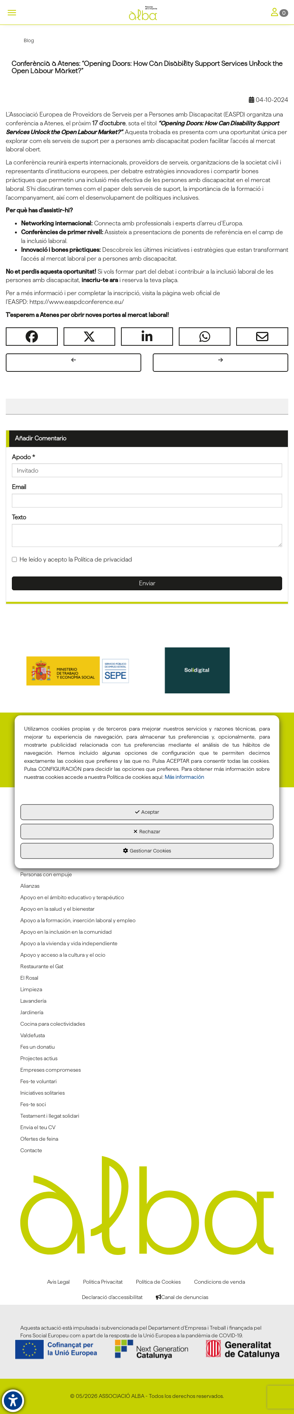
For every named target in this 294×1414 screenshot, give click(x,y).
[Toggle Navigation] (279, 13)
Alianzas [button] (29, 886)
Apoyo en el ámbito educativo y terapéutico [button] (72, 897)
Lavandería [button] (33, 1001)
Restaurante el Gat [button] (41, 966)
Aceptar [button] (147, 812)
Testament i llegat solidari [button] (49, 1116)
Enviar (147, 583)
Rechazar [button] (147, 831)
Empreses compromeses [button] (50, 1070)
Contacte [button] (31, 1150)
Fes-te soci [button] (33, 1104)
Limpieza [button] (31, 989)
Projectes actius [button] (38, 1058)
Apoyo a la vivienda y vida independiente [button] (69, 943)
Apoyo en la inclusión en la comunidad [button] (66, 932)
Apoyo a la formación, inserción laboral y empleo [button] (78, 920)
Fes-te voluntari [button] (38, 1081)
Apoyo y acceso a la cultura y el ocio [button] (62, 955)
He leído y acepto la (72, 559)
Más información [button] (184, 777)
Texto (19, 517)
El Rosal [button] (29, 978)
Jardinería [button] (31, 1012)
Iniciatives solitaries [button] (42, 1093)
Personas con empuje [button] (46, 874)
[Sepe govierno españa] (86, 670)
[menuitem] (146, 874)
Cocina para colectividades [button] (52, 1024)
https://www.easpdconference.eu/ (76, 302)
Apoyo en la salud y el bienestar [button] (57, 909)
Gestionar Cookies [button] (147, 851)
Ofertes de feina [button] (39, 1139)
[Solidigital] (207, 670)
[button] (147, 13)
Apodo (23, 457)
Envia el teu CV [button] (38, 1127)
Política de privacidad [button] (103, 559)
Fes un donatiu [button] (37, 1047)
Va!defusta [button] (32, 1035)
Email (19, 487)
